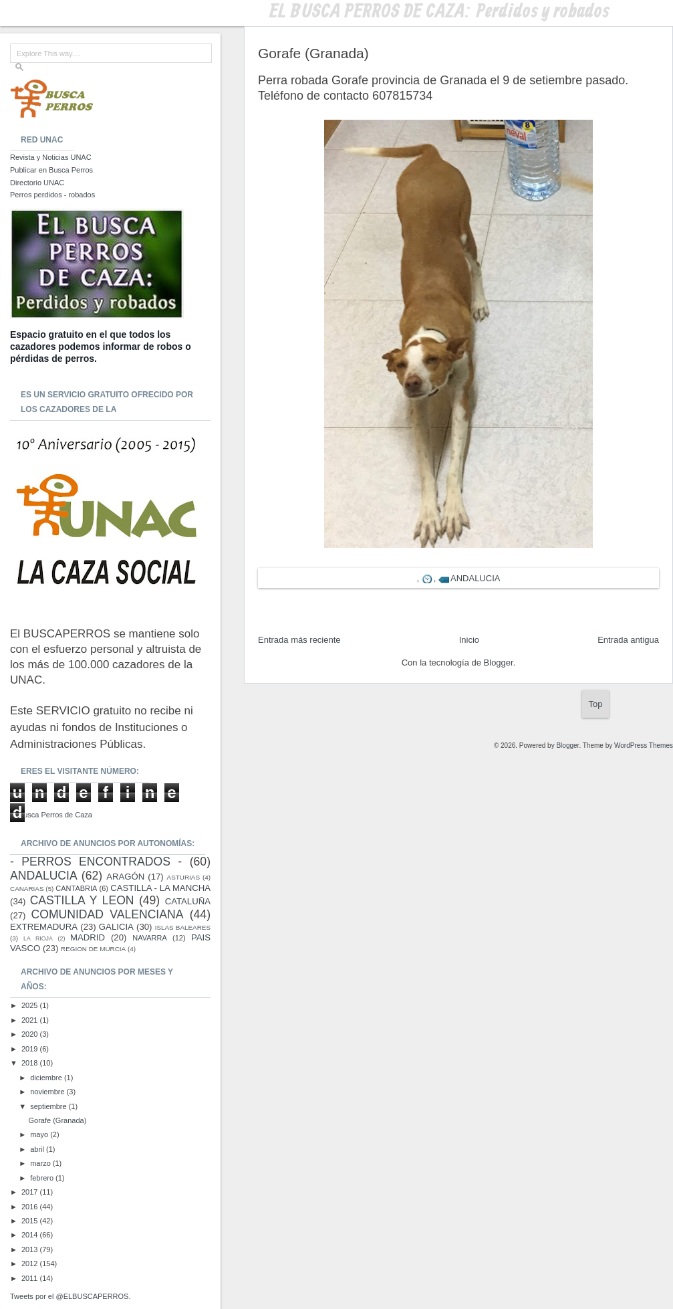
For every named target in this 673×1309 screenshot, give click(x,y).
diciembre (47, 1078)
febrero (42, 1178)
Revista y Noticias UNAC (51, 157)
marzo (41, 1163)
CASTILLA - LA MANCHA (160, 888)
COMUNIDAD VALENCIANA (107, 914)
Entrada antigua (628, 640)
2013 (30, 1249)
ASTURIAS (183, 877)
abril (38, 1149)
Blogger (498, 663)
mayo (40, 1134)
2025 (30, 1005)
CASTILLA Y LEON (82, 900)
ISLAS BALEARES (183, 927)
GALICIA (116, 927)
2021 (30, 1020)
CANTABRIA (76, 888)
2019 (30, 1049)
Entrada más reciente (299, 640)
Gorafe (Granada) (57, 1120)
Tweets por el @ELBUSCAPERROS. (70, 1296)
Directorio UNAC (37, 183)
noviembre (48, 1092)
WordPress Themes (643, 745)
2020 (30, 1034)
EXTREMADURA (44, 927)
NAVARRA (149, 938)
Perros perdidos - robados (52, 195)
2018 (30, 1063)
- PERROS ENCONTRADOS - (96, 861)
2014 (30, 1235)
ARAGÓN (125, 877)
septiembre (49, 1106)
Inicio (469, 640)
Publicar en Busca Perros (51, 170)
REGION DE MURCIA (93, 948)
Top (596, 704)
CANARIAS (26, 888)
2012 (30, 1264)
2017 (30, 1192)
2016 (30, 1207)
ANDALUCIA (475, 578)
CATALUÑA (188, 901)
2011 (30, 1278)
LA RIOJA (38, 938)
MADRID (87, 937)
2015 (30, 1221)
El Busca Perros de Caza (51, 815)
